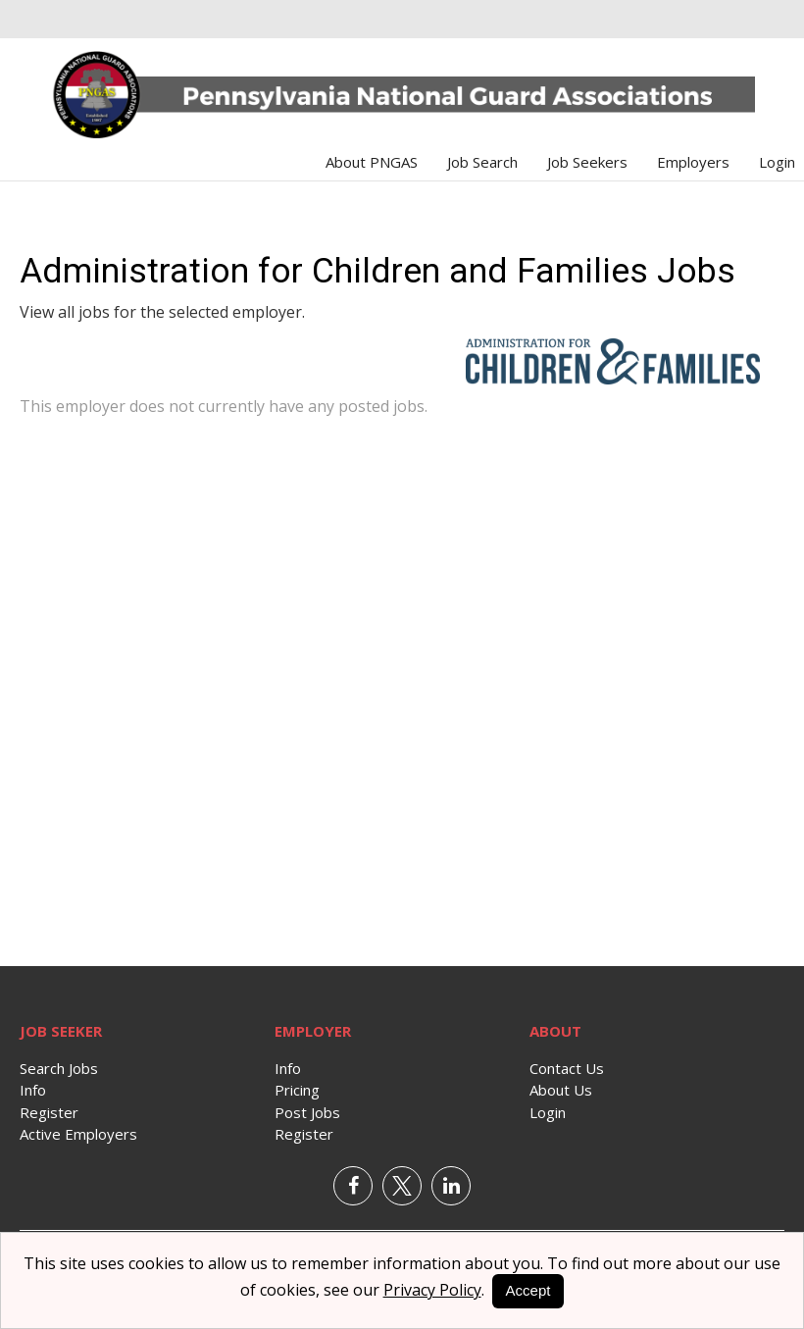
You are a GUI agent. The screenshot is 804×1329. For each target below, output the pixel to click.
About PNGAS (372, 162)
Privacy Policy (432, 1290)
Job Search (482, 162)
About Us (560, 1089)
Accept (528, 1290)
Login (777, 162)
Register (49, 1112)
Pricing (297, 1089)
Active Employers (78, 1134)
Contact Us (566, 1068)
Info (33, 1089)
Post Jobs (307, 1112)
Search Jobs (59, 1068)
